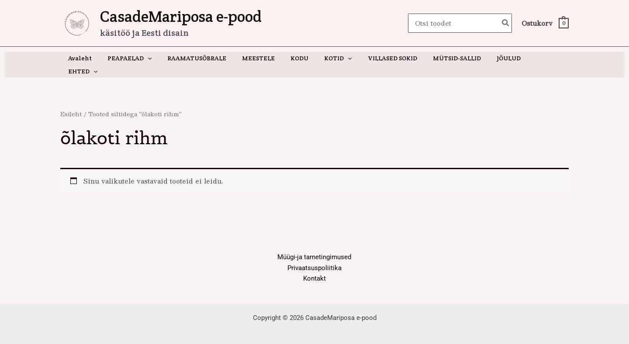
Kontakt (314, 266)
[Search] (505, 23)
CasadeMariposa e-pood (181, 16)
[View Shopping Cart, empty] (545, 23)
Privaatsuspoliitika (314, 255)
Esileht (71, 101)
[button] (157, 58)
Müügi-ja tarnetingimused (314, 244)
